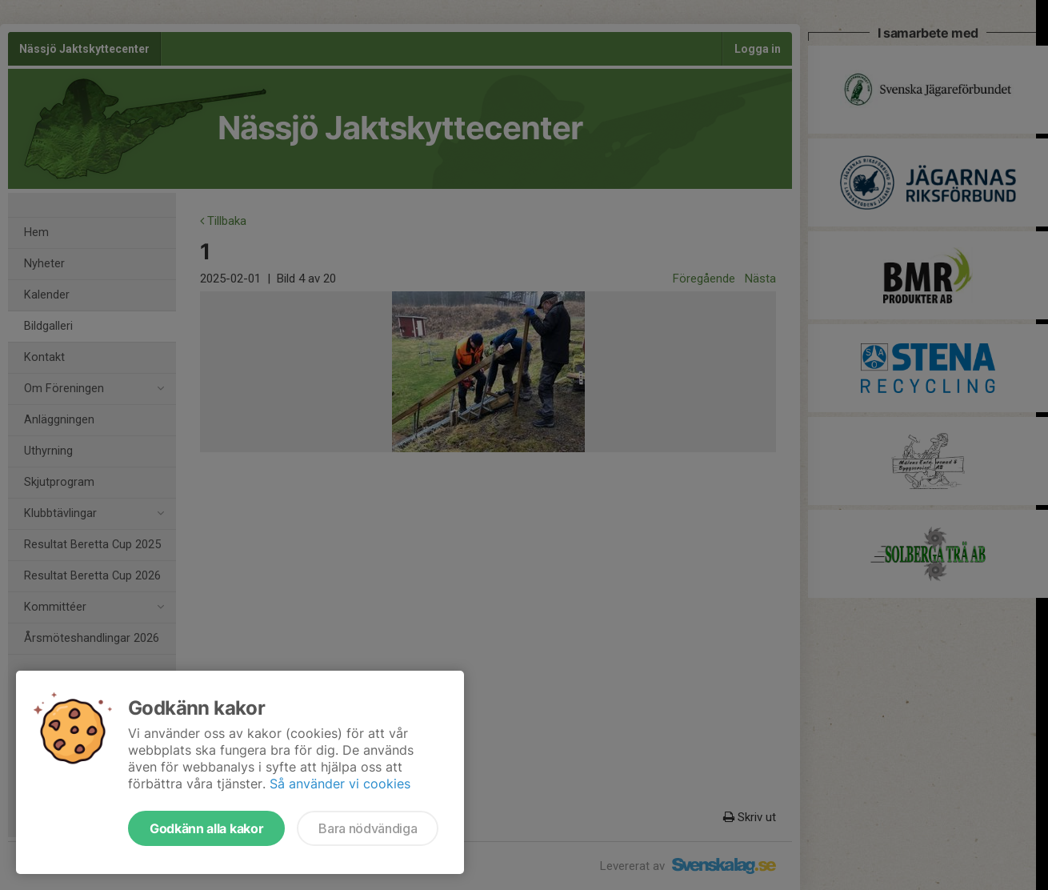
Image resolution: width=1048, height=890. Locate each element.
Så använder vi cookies (340, 784)
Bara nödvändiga (367, 828)
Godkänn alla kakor (206, 828)
